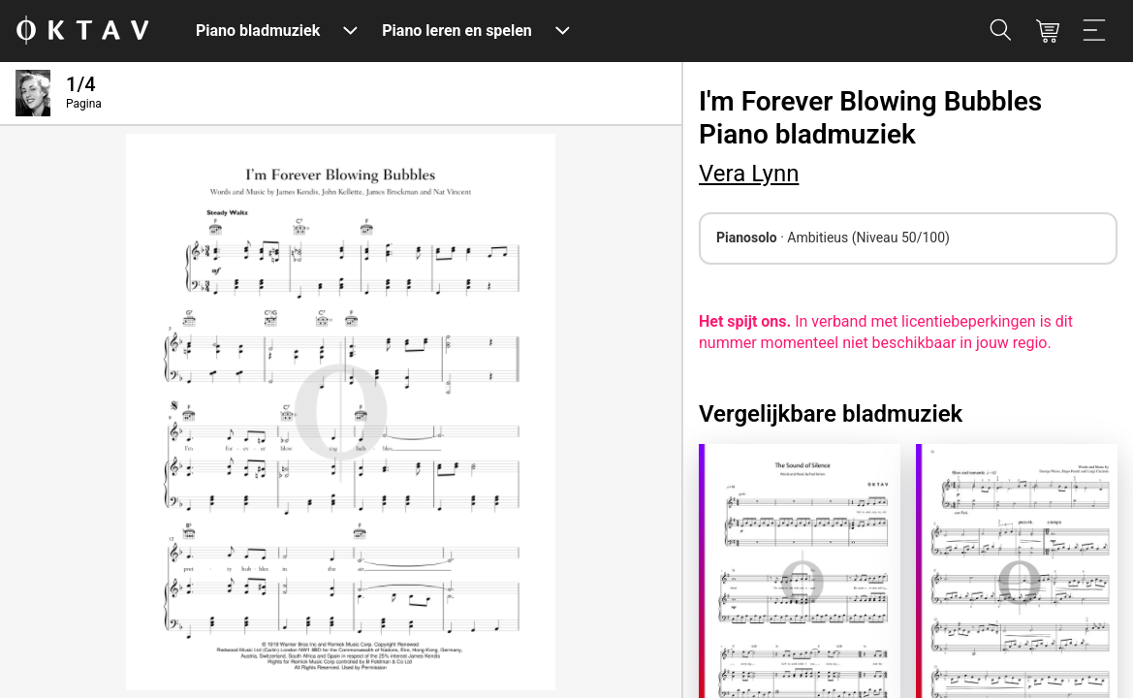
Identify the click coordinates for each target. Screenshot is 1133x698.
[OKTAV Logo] (82, 31)
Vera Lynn (749, 173)
